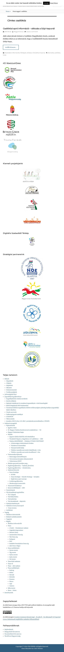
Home (8, 11)
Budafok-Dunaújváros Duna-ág (19, 543)
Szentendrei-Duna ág (16, 535)
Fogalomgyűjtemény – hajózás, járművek (21, 465)
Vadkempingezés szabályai (14, 414)
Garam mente (13, 550)
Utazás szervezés (11, 412)
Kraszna (11, 579)
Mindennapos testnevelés (17, 483)
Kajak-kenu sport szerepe (19, 479)
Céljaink (8, 383)
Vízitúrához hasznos (38, 53)
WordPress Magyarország (12, 636)
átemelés (51, 53)
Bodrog (11, 570)
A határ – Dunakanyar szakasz (18, 528)
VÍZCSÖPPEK (32, 646)
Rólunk (7, 379)
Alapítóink (9, 385)
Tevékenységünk (11, 392)
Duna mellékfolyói (13, 548)
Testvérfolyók (10, 490)
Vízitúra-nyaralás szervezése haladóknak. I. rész (26, 450)
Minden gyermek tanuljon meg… (18, 463)
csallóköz (57, 53)
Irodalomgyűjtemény (16, 481)
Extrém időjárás (11, 401)
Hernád (11, 575)
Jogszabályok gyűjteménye (13, 396)
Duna (9, 526)
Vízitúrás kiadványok (12, 503)
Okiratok (9, 388)
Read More (54, 3)
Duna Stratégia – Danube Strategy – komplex (25, 477)
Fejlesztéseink (10, 425)
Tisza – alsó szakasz (14, 566)
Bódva (11, 572)
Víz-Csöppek (12, 494)
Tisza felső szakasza (14, 561)
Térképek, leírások (26, 53)
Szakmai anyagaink (11, 423)
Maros (11, 581)
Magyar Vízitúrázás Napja (16, 432)
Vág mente (12, 552)
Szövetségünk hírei (10, 394)
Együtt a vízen (12, 428)
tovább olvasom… (10, 47)
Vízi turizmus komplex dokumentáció (21, 459)
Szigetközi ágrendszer (16, 530)
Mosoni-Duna (13, 532)
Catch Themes (38, 648)
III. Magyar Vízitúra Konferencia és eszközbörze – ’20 (24, 430)
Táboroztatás (10, 419)
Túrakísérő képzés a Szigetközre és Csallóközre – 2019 (26, 439)
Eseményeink (9, 592)
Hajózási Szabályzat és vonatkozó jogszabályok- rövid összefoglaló (27, 403)
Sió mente (12, 559)
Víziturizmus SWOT (15, 461)
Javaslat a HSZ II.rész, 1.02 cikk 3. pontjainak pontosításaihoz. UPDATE (27, 421)
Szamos (11, 586)
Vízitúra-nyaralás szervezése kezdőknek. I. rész (25, 452)
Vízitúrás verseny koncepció (15, 506)
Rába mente (11, 588)
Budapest (12, 539)
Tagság (7, 512)
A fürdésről (9, 416)
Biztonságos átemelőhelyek (18, 457)
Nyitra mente (13, 555)
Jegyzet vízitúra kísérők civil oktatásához (22, 437)
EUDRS (13, 474)
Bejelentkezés (9, 629)
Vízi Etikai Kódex (13, 497)
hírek (4, 55)
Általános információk (13, 514)
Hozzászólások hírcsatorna (13, 634)
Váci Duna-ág (13, 537)
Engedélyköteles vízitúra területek (16, 399)
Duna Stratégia (14, 472)
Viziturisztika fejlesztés (15, 454)
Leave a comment (32, 31)
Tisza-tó (10, 563)
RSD (10, 541)
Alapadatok (9, 381)
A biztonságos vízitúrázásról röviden (22, 443)
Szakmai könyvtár (13, 470)
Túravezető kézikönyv (15, 486)
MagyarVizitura (19, 31)
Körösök (12, 577)
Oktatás (10, 434)
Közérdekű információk (12, 53)
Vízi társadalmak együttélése (15, 492)
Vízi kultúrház (12, 499)
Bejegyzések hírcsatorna (12, 632)
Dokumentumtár (11, 390)
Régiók (8, 521)
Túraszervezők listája (17, 448)
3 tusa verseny (12, 508)
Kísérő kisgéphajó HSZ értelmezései (17, 405)
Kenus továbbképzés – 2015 (16, 488)
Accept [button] (46, 3)
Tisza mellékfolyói (13, 568)
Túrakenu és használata (18, 445)
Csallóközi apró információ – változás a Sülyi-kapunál (29, 28)
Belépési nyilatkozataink (13, 517)
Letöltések (9, 510)
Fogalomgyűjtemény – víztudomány (19, 468)
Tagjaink (9, 519)
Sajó (10, 584)
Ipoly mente (13, 557)
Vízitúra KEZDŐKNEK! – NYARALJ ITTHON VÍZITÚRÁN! (26, 441)
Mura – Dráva (12, 590)
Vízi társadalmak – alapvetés (16, 501)
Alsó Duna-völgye (14, 546)
